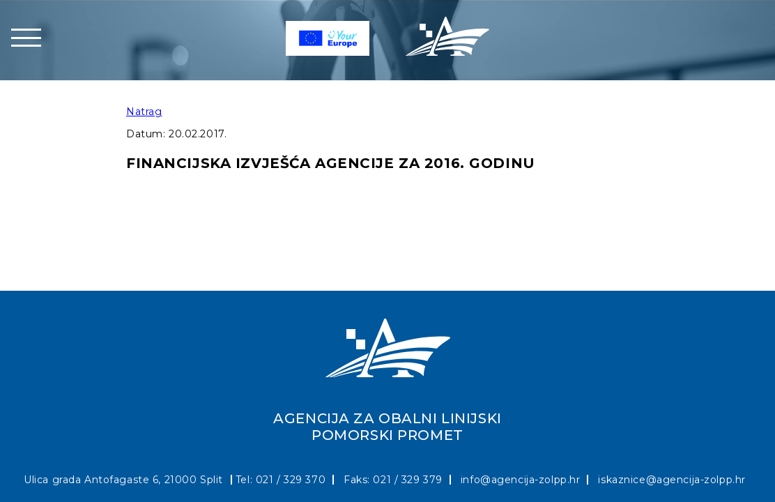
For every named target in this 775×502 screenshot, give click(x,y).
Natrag (144, 111)
